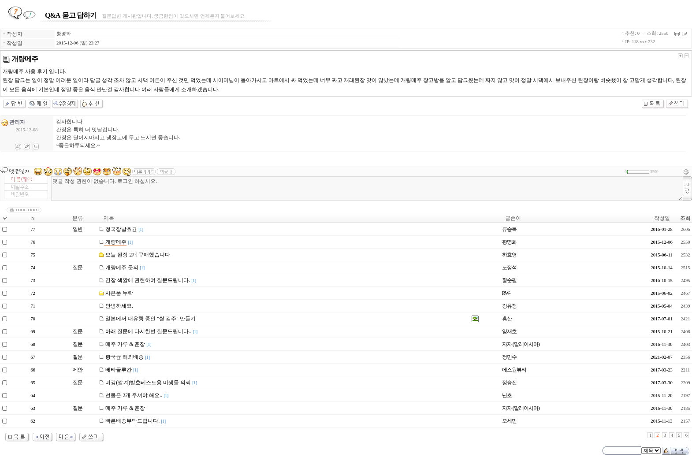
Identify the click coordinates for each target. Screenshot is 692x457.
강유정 (509, 306)
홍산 (507, 319)
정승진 (509, 382)
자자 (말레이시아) (520, 344)
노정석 (509, 267)
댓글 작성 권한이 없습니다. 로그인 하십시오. (367, 188)
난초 (507, 395)
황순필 (509, 280)
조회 (685, 218)
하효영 (509, 255)
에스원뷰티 (514, 370)
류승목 (509, 229)
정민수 (509, 357)
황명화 (63, 33)
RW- (506, 293)
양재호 (509, 331)
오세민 (509, 421)
